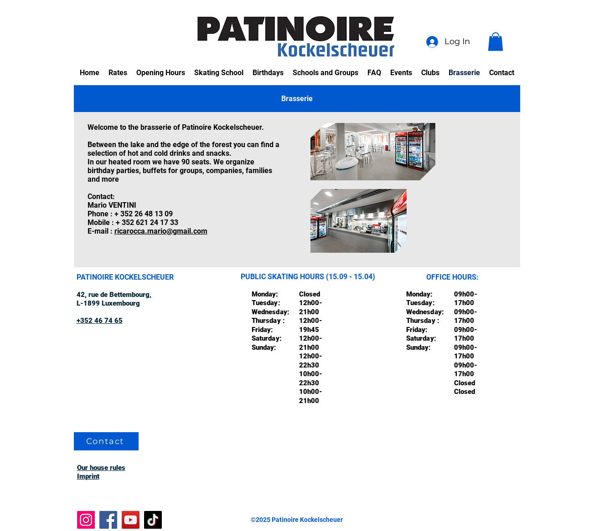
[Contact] (106, 441)
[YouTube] (130, 520)
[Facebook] (108, 520)
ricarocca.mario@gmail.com (160, 231)
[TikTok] (153, 520)
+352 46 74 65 (100, 321)
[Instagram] (86, 520)
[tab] (297, 98)
